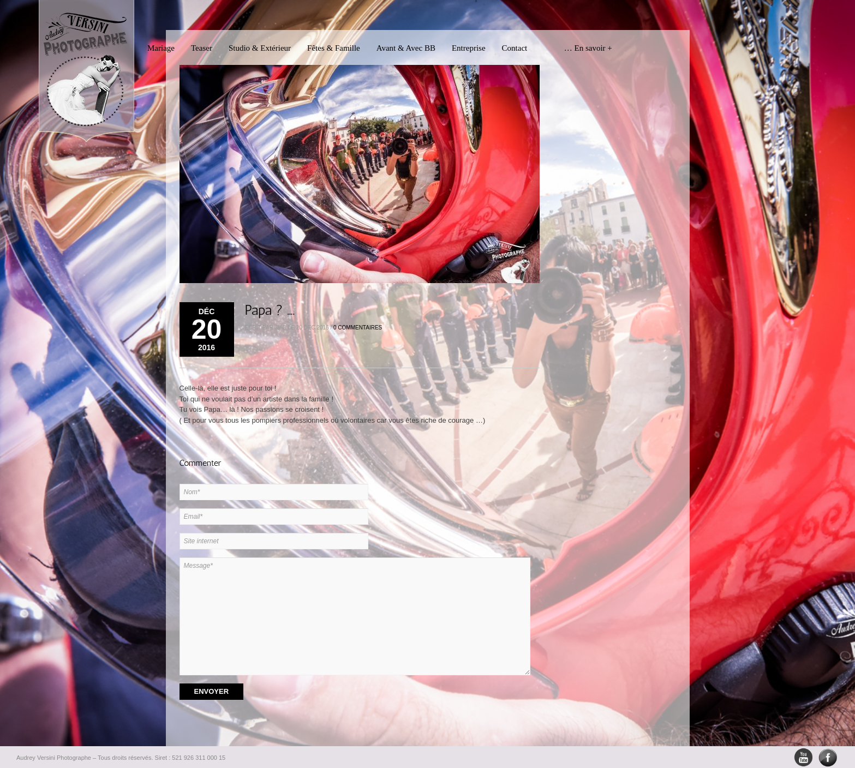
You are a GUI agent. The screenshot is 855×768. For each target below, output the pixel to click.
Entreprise (469, 48)
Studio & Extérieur (260, 48)
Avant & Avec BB (405, 48)
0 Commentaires (357, 328)
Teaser (201, 48)
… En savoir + (577, 48)
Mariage (161, 48)
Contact (515, 48)
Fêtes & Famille (333, 48)
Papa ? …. (270, 310)
